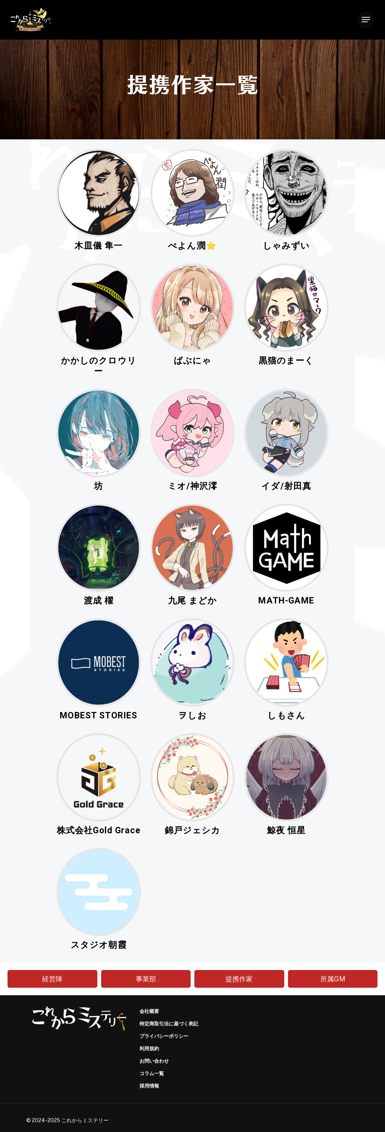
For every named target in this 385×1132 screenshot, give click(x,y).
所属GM (332, 979)
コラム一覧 (151, 1073)
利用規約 (149, 1048)
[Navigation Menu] (365, 20)
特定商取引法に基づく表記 (168, 1024)
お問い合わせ (154, 1061)
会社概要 (149, 1011)
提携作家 (239, 979)
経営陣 (52, 979)
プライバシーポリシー (163, 1036)
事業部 (146, 979)
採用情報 (149, 1086)
